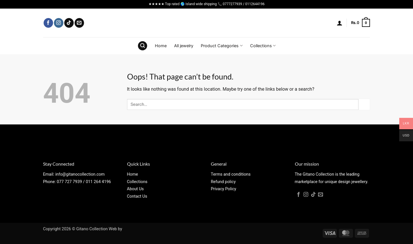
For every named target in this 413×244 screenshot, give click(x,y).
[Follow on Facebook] (48, 23)
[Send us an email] (79, 23)
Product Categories (221, 45)
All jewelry (183, 45)
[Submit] (364, 104)
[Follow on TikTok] (69, 23)
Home (161, 45)
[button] (339, 23)
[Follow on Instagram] (58, 23)
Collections (263, 45)
